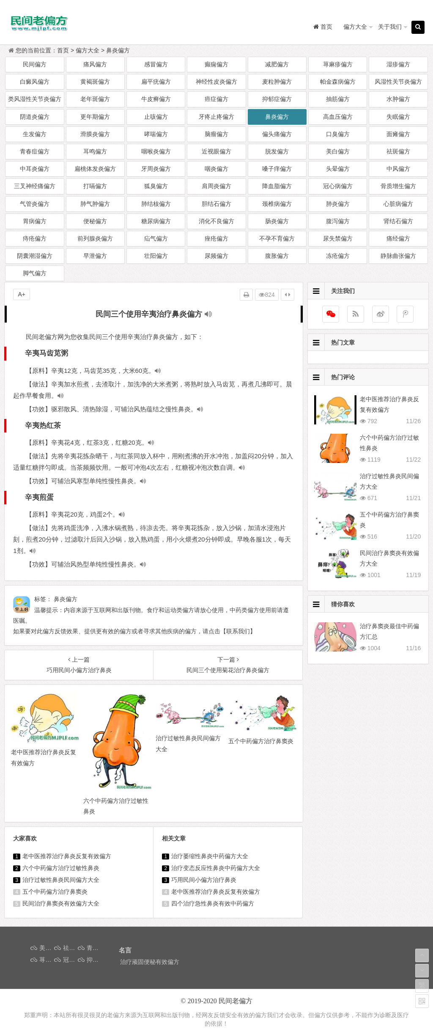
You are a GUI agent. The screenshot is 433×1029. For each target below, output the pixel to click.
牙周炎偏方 (156, 168)
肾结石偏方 (398, 221)
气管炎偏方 (34, 203)
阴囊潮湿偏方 (34, 255)
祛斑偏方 (398, 151)
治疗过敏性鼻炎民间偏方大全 (60, 879)
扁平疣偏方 (156, 81)
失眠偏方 (398, 116)
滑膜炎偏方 (95, 134)
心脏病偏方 (398, 203)
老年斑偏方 (95, 99)
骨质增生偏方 (398, 186)
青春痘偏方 (34, 151)
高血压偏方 (338, 116)
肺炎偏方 (338, 203)
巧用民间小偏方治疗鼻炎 (203, 879)
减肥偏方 (277, 64)
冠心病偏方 (338, 186)
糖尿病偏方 (156, 221)
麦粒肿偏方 (277, 81)
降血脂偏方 (277, 186)
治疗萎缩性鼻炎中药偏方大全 (209, 856)
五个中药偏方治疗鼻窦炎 (55, 891)
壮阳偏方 (156, 255)
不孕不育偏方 (277, 238)
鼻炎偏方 (118, 50)
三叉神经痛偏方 (34, 186)
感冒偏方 (156, 64)
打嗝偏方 (95, 186)
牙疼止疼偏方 (216, 116)
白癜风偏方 (34, 81)
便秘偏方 (95, 221)
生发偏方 (35, 134)
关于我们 (390, 26)
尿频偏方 (216, 255)
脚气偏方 (35, 273)
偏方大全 (355, 26)
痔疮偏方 (35, 238)
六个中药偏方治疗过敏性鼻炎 (60, 868)
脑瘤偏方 (216, 134)
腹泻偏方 (338, 221)
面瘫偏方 (398, 134)
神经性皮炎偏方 (216, 81)
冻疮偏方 (338, 255)
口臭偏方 (338, 134)
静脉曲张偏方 (398, 255)
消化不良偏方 (216, 221)
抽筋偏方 (338, 99)
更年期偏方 (95, 116)
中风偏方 (398, 168)
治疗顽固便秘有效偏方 (149, 961)
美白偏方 (338, 151)
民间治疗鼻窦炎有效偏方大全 (60, 903)
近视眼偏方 (216, 151)
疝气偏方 (156, 238)
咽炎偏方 (216, 168)
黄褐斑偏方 (95, 81)
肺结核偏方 (156, 203)
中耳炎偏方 (34, 168)
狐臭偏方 (156, 186)
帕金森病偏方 (338, 81)
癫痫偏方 (216, 64)
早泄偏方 (95, 255)
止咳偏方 (156, 116)
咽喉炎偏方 (156, 151)
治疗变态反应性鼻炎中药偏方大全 (215, 868)
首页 (63, 50)
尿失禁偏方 (338, 238)
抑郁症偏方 (277, 99)
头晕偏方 (338, 168)
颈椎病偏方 (277, 203)
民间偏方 (35, 64)
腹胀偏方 (277, 255)
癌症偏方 (216, 99)
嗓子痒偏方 (277, 168)
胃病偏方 (35, 221)
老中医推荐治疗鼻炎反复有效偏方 (66, 856)
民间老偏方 (235, 1000)
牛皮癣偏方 (156, 99)
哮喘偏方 (156, 134)
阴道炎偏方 (34, 116)
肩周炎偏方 (216, 186)
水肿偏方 (398, 99)
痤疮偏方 (216, 238)
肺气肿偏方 (95, 203)
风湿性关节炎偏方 (398, 81)
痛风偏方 (95, 64)
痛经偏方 (398, 238)
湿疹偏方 (398, 64)
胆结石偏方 (216, 203)
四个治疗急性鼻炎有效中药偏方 (212, 903)
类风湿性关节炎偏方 (34, 99)
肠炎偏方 (277, 221)
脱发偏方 (277, 151)
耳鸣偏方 (95, 151)
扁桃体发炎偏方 (95, 168)
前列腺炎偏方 (95, 238)
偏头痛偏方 (277, 134)
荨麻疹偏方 (338, 64)
